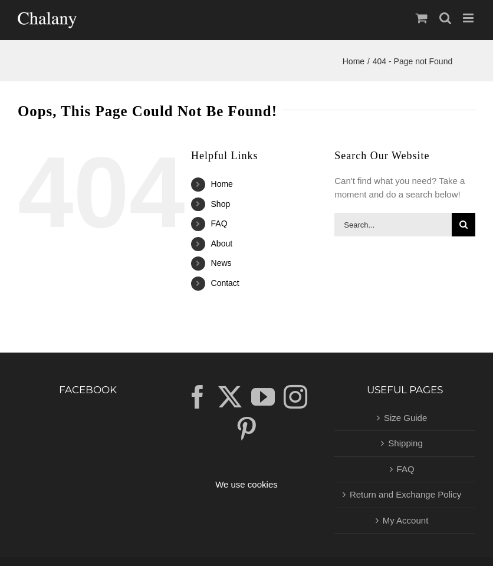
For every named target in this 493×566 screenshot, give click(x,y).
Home (222, 184)
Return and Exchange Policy (405, 494)
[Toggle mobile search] (445, 18)
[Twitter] (230, 397)
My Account (406, 520)
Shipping (405, 443)
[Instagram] (295, 397)
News (221, 263)
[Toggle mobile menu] (469, 18)
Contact (225, 283)
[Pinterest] (246, 428)
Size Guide (405, 418)
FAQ (219, 223)
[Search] (463, 224)
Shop (221, 204)
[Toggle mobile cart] (422, 18)
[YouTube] (263, 397)
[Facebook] (197, 397)
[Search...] (393, 224)
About (222, 243)
